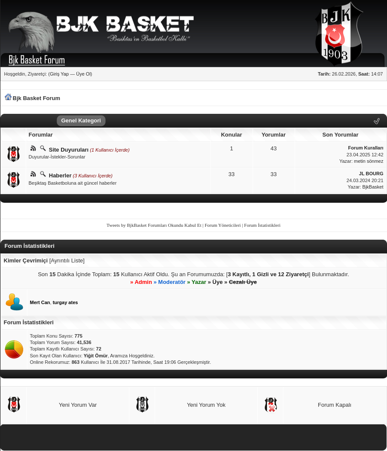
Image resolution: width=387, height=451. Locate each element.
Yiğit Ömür (96, 355)
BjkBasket (373, 186)
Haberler (60, 175)
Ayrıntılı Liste (67, 260)
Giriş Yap (59, 73)
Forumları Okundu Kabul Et (174, 225)
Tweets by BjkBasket (126, 225)
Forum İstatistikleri (262, 225)
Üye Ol (83, 73)
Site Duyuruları (68, 149)
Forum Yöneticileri (222, 225)
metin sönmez (368, 161)
